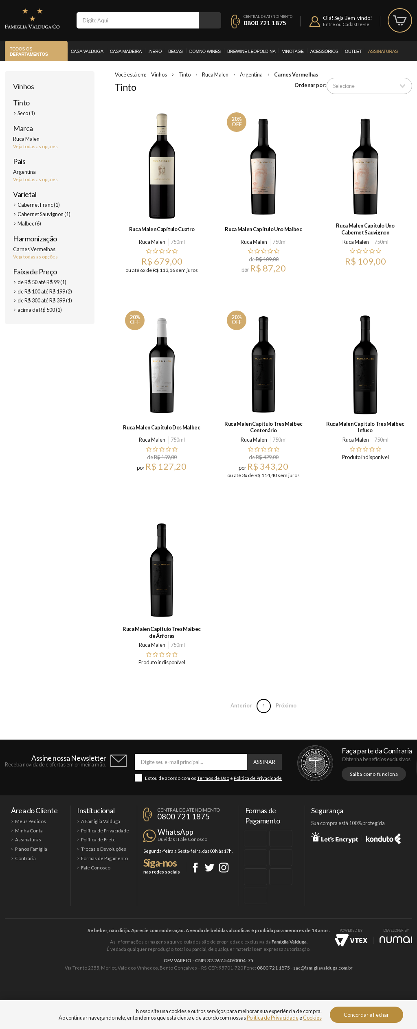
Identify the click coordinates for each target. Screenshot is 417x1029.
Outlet (353, 51)
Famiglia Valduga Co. (32, 18)
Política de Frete (98, 839)
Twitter (209, 868)
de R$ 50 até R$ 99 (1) (42, 282)
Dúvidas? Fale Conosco (182, 839)
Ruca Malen (215, 74)
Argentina (251, 74)
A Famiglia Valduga (100, 821)
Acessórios (324, 51)
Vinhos (23, 86)
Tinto (21, 102)
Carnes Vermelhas (296, 74)
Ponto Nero (233, 995)
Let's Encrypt (334, 837)
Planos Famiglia (31, 849)
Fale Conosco (95, 867)
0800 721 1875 (265, 22)
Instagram (224, 868)
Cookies (312, 1017)
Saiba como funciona (374, 774)
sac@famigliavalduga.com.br (323, 967)
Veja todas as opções (35, 146)
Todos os (29, 51)
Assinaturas (383, 51)
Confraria (25, 858)
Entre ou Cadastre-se (346, 24)
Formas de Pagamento (104, 858)
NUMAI (396, 939)
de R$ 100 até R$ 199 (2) (45, 291)
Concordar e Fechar (366, 1014)
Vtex (351, 940)
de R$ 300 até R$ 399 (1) (45, 300)
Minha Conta (29, 830)
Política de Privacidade (258, 778)
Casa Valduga (87, 51)
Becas (175, 51)
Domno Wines (205, 51)
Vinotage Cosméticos (329, 995)
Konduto (383, 837)
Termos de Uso (213, 778)
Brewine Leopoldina (251, 51)
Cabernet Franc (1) (39, 204)
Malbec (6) (29, 223)
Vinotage (292, 51)
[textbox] (138, 20)
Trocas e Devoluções (103, 849)
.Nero (155, 51)
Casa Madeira (126, 51)
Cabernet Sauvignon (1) (44, 214)
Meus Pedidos (30, 821)
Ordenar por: (310, 85)
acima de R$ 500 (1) (40, 310)
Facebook (195, 868)
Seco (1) (26, 113)
